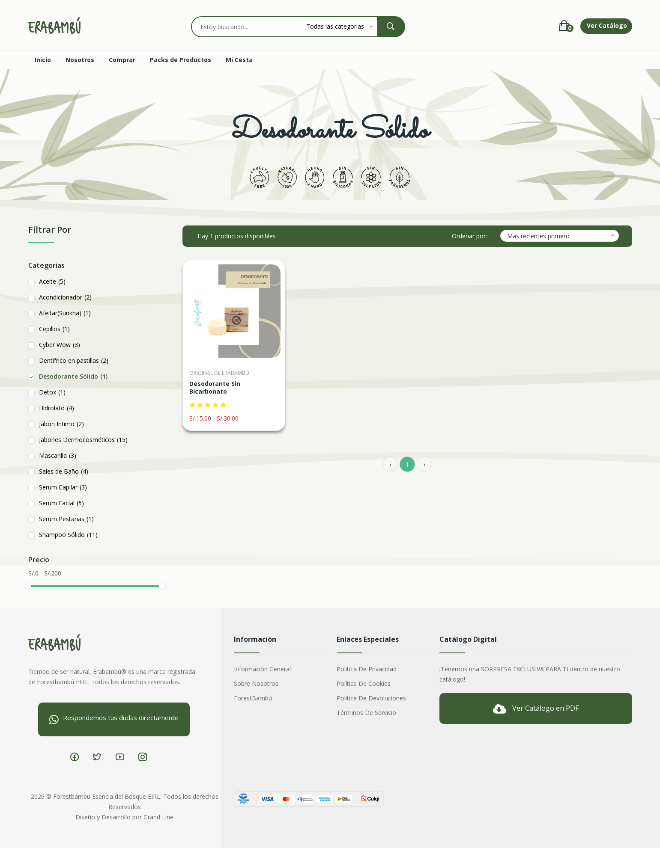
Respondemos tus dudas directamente (114, 719)
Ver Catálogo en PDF (536, 708)
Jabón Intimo (61, 424)
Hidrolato (56, 408)
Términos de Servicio (366, 713)
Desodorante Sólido (73, 376)
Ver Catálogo (607, 25)
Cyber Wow (59, 345)
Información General (262, 669)
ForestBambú (253, 698)
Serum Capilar (63, 487)
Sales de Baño (63, 471)
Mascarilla (57, 455)
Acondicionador (65, 297)
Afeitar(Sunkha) (65, 313)
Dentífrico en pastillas (73, 360)
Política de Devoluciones (371, 698)
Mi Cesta (239, 60)
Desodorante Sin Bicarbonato (214, 387)
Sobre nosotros (256, 683)
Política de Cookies (364, 683)
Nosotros (80, 60)
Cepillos (54, 329)
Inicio (43, 60)
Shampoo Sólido (68, 535)
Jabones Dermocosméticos (83, 440)
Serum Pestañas (66, 519)
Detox (52, 392)
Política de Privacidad (367, 669)
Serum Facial (61, 503)
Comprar (122, 60)
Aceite (52, 281)
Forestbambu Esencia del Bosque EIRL (106, 796)
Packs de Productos (180, 60)
